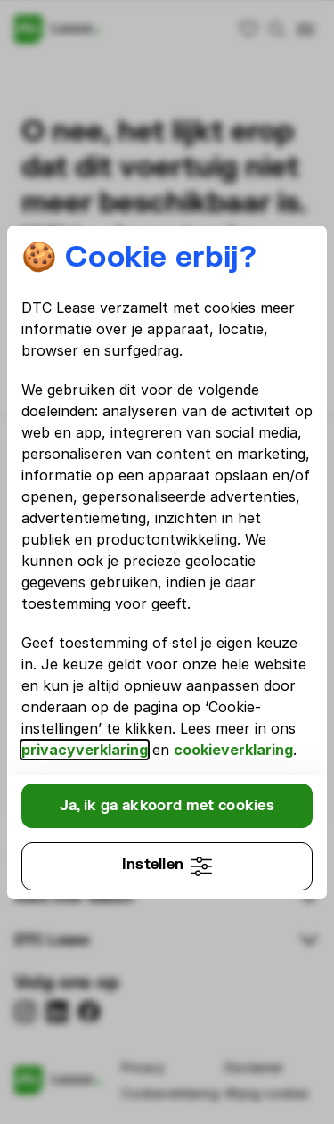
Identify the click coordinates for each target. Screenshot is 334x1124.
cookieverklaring (233, 750)
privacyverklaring (84, 750)
